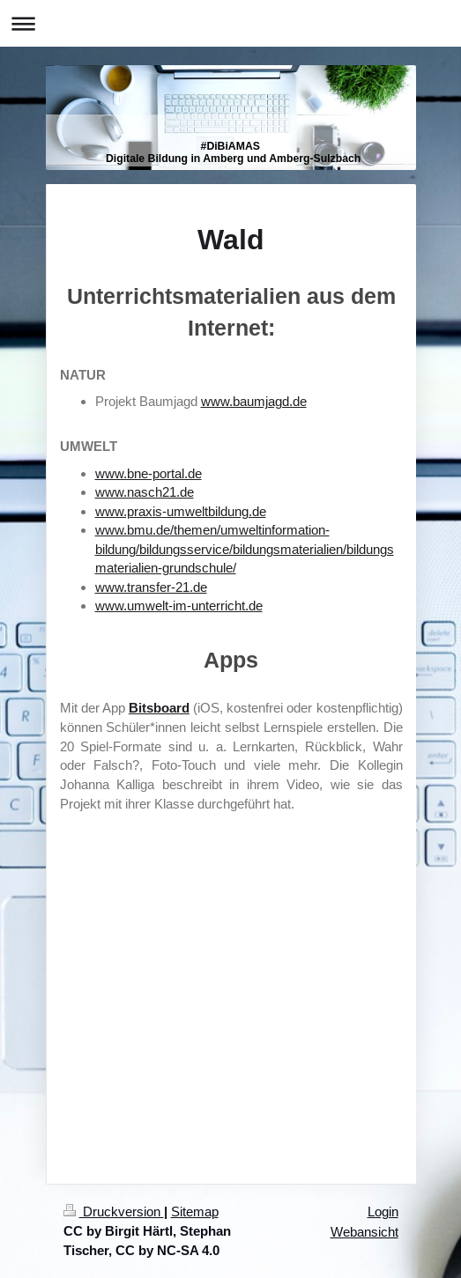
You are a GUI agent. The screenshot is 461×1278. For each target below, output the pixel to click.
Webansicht (364, 1231)
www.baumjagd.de (254, 401)
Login (383, 1211)
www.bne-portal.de (148, 473)
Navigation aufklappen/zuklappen (230, 23)
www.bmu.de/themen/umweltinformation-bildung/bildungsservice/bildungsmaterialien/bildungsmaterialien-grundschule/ (244, 548)
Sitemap (195, 1211)
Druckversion (113, 1211)
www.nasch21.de (144, 491)
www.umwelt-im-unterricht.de (179, 605)
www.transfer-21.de (151, 587)
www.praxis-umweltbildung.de (180, 511)
